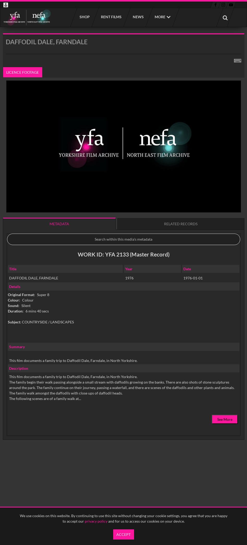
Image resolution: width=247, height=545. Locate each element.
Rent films (111, 17)
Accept (123, 534)
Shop (84, 17)
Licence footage (22, 72)
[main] (123, 249)
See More (224, 419)
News (137, 17)
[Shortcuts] (237, 59)
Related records (180, 224)
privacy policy (96, 521)
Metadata (59, 224)
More (160, 17)
